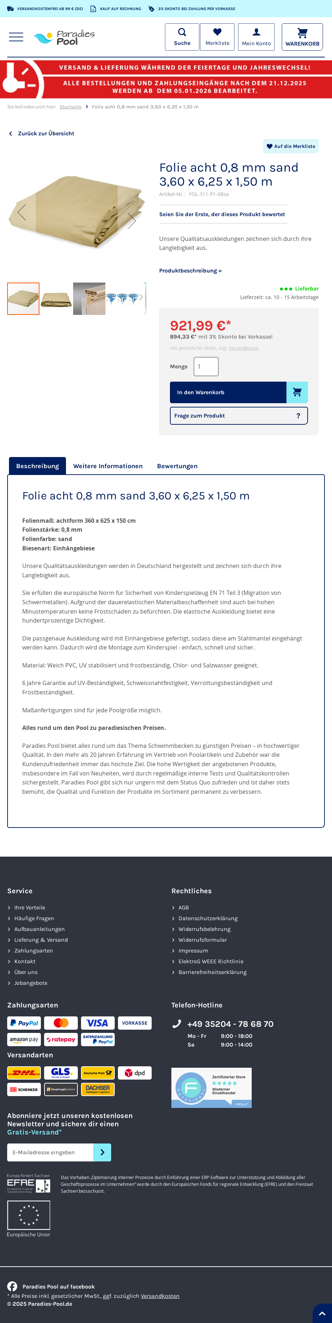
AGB (184, 907)
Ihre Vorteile (29, 907)
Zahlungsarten (33, 950)
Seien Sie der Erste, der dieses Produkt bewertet (222, 214)
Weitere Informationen (108, 466)
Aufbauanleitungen (39, 929)
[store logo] (64, 37)
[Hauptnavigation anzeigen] (16, 37)
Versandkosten (244, 348)
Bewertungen (177, 466)
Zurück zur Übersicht (46, 133)
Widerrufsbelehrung (205, 929)
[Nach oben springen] (322, 1313)
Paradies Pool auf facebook (51, 1286)
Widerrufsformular (203, 939)
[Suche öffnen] (180, 37)
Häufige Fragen (34, 918)
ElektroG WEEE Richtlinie (211, 961)
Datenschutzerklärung (208, 918)
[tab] (36, 466)
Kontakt (24, 961)
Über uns (26, 972)
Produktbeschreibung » (190, 270)
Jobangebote (30, 982)
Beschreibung (37, 466)
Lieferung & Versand (41, 939)
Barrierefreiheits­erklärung (213, 972)
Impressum (193, 950)
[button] (21, 212)
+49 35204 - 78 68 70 (231, 1024)
